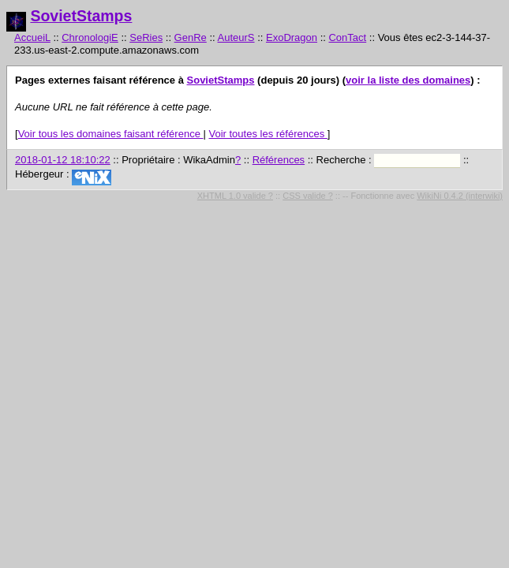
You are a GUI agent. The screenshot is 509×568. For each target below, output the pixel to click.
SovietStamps (81, 15)
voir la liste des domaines (408, 80)
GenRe (190, 37)
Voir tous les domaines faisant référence (111, 134)
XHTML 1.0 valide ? (235, 195)
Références (279, 160)
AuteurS (236, 37)
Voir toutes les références (267, 134)
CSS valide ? (308, 195)
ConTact (347, 37)
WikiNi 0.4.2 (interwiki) (460, 195)
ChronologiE (90, 37)
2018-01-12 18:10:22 (62, 160)
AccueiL (32, 37)
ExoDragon (291, 37)
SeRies (146, 37)
